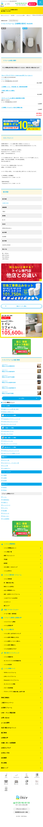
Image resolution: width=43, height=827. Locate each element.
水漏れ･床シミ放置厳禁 (8, 744)
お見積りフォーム (6, 708)
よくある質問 (5, 724)
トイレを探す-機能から (10, 646)
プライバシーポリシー (21, 810)
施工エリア (7, 606)
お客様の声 (4, 739)
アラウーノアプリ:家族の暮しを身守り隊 (14, 692)
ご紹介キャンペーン (7, 703)
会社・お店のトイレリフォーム (12, 595)
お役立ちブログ (6, 749)
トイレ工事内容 (8, 579)
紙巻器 (5, 563)
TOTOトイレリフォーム (10, 673)
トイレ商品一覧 (8, 552)
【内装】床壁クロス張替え (7, 90)
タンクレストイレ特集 (9, 685)
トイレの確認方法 (8, 657)
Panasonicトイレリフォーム (11, 681)
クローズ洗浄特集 (8, 688)
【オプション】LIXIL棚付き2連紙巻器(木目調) (12, 98)
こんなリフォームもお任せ (10, 598)
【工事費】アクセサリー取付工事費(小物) (11, 107)
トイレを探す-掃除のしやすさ (11, 638)
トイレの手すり (8, 571)
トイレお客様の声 (8, 626)
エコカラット (7, 602)
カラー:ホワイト (5, 79)
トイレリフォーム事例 (9, 622)
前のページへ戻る (15, 305)
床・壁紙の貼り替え (9, 583)
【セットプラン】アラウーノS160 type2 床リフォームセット (16, 75)
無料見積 (32, 4)
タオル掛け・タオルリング (10, 567)
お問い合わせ (5, 719)
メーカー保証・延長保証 (10, 614)
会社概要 (4, 759)
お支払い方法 (5, 754)
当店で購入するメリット (8, 729)
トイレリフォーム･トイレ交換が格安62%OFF (10, 1)
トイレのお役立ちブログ (10, 649)
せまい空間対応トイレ (9, 591)
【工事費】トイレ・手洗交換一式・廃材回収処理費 (13, 86)
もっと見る (28, 397)
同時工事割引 (5, 698)
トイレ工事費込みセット (10, 548)
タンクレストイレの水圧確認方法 (12, 661)
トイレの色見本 (8, 665)
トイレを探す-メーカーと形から (12, 642)
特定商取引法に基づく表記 (21, 813)
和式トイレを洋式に (9, 587)
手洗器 (5, 560)
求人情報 (4, 764)
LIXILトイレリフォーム (10, 677)
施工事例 (4, 734)
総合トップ (4, 769)
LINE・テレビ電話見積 (8, 714)
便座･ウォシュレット (9, 556)
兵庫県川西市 (5, 202)
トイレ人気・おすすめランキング (12, 634)
